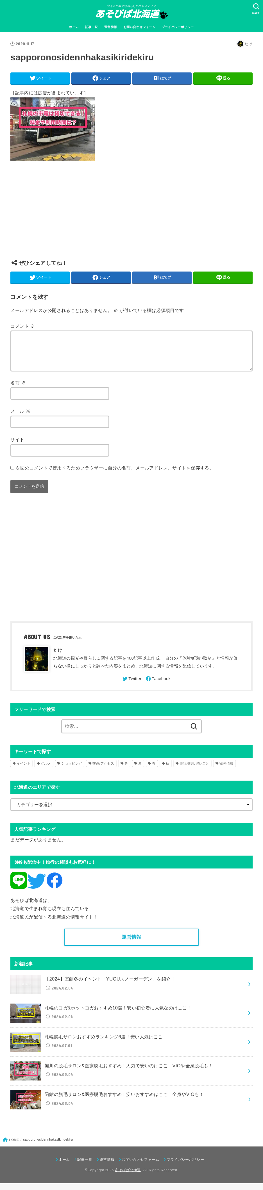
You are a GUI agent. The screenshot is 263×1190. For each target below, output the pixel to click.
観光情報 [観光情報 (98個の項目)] (226, 770)
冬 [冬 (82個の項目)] (126, 770)
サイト (17, 446)
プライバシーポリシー (178, 27)
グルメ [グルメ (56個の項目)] (46, 770)
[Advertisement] (131, 214)
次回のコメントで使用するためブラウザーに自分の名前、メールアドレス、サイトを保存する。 (114, 474)
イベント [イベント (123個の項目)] (23, 770)
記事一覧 (91, 27)
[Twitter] (131, 685)
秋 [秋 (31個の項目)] (167, 770)
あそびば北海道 (128, 1177)
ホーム (74, 27)
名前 (18, 389)
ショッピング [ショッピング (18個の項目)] (71, 770)
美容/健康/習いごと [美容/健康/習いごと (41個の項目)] (194, 770)
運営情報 (110, 27)
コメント (22, 326)
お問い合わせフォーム (139, 27)
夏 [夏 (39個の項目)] (140, 770)
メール (20, 417)
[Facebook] (158, 685)
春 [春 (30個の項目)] (153, 770)
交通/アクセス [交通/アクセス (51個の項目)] (103, 770)
